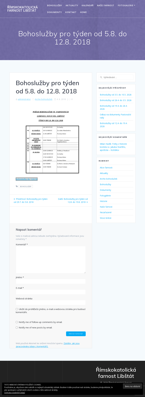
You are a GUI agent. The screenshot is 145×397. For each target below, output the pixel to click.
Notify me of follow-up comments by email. (40, 322)
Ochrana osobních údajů (14, 392)
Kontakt (71, 12)
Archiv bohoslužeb (43, 99)
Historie (103, 201)
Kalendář (88, 5)
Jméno (20, 277)
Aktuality (72, 5)
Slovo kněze (105, 218)
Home (83, 12)
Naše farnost (105, 5)
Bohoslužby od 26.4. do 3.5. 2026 (115, 100)
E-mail (20, 287)
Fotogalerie (125, 5)
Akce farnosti (106, 167)
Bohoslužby (54, 5)
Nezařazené (106, 212)
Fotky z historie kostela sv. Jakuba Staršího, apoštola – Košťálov (113, 146)
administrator (24, 99)
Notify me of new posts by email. (35, 327)
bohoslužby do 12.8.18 (26, 179)
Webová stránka (24, 298)
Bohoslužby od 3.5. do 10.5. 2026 (115, 94)
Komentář (22, 244)
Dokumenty (54, 12)
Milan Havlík (105, 143)
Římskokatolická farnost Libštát (22, 9)
